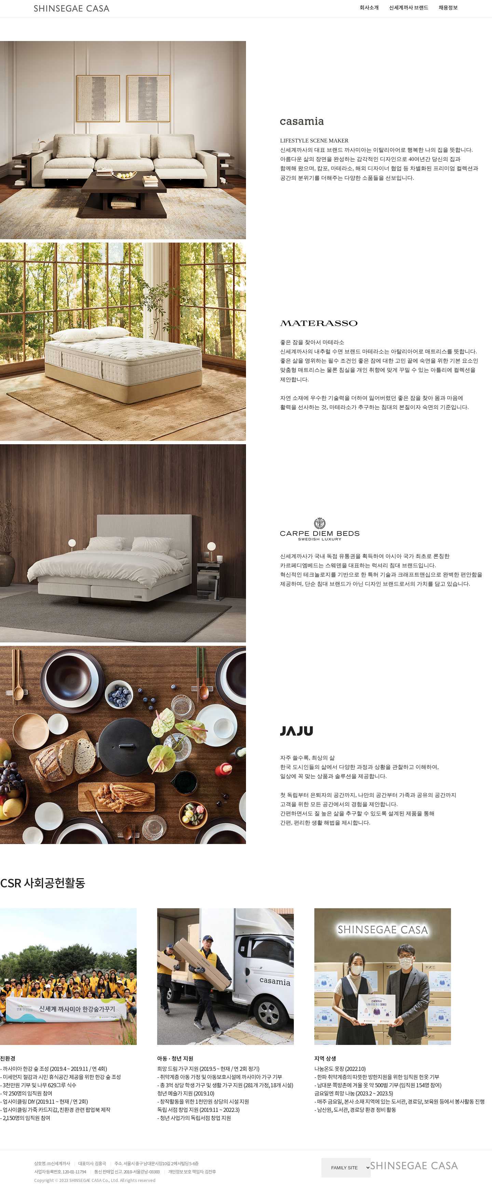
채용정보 (448, 8)
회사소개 (369, 8)
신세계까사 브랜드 (408, 8)
